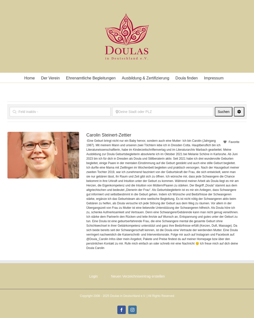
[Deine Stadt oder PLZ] (162, 111)
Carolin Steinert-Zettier (108, 135)
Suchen (225, 111)
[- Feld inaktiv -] (60, 111)
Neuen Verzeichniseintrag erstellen (138, 276)
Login (93, 276)
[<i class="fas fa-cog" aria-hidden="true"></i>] (239, 111)
